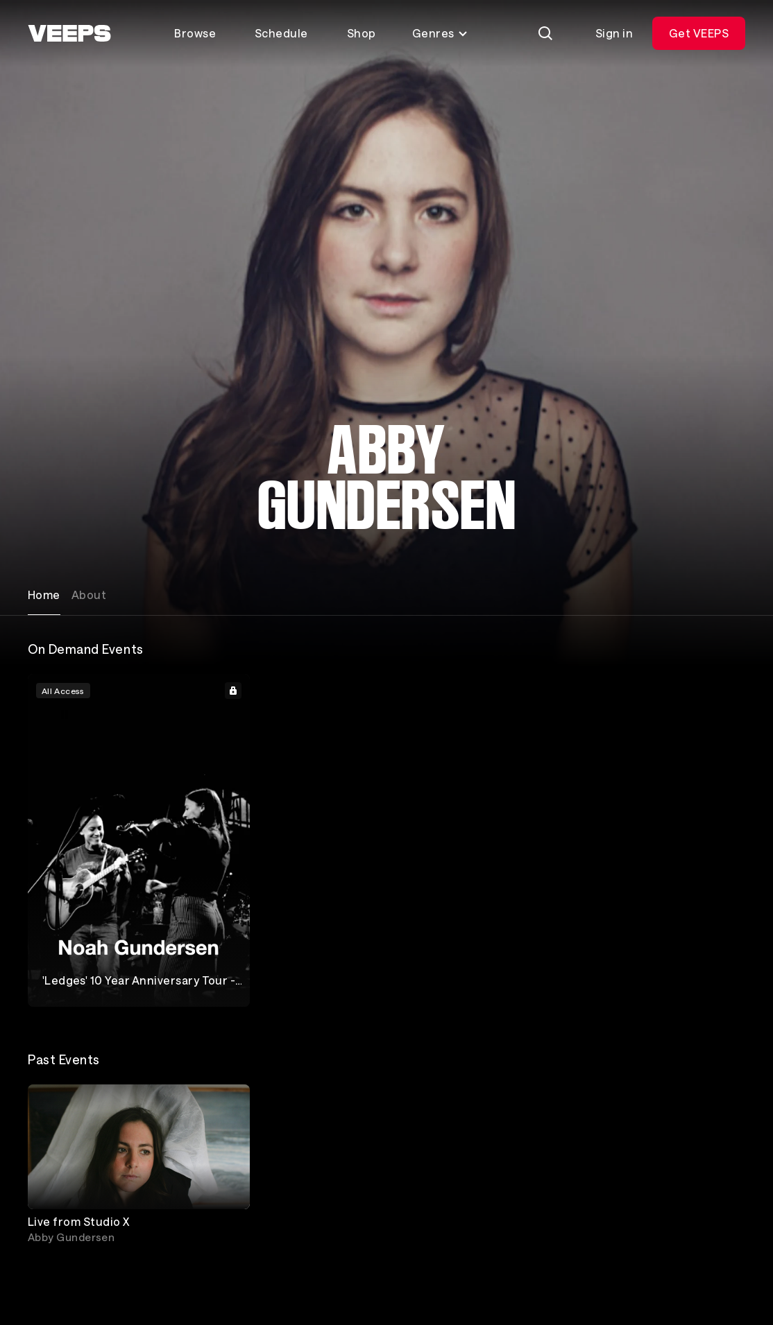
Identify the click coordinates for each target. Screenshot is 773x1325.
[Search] (545, 33)
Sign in (614, 33)
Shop (361, 33)
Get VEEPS (699, 33)
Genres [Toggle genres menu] (440, 33)
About (88, 594)
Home (44, 594)
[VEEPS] (69, 33)
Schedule (281, 33)
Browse (195, 33)
